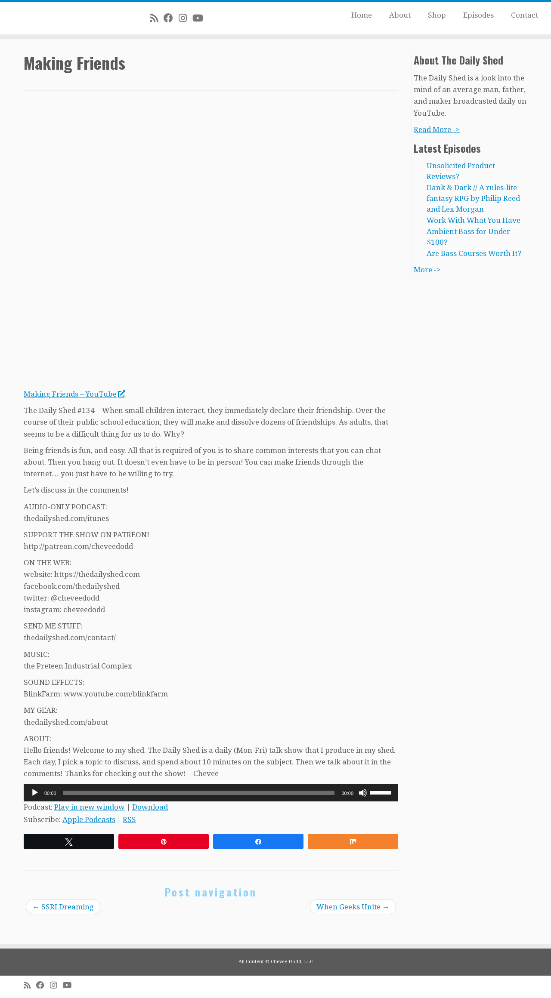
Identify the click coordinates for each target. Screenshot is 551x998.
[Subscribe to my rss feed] (157, 18)
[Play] (35, 793)
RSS (129, 819)
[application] (211, 792)
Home (361, 15)
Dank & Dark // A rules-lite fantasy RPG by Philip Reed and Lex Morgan (473, 198)
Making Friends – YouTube (74, 394)
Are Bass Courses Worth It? (474, 253)
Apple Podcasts (88, 819)
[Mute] (363, 793)
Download (150, 807)
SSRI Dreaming (63, 907)
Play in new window (89, 807)
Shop (437, 15)
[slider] (199, 793)
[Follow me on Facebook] (171, 18)
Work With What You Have (473, 220)
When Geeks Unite (353, 907)
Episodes (478, 15)
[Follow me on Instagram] (185, 18)
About (400, 15)
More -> (427, 269)
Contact (524, 15)
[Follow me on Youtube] (200, 18)
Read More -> (437, 129)
